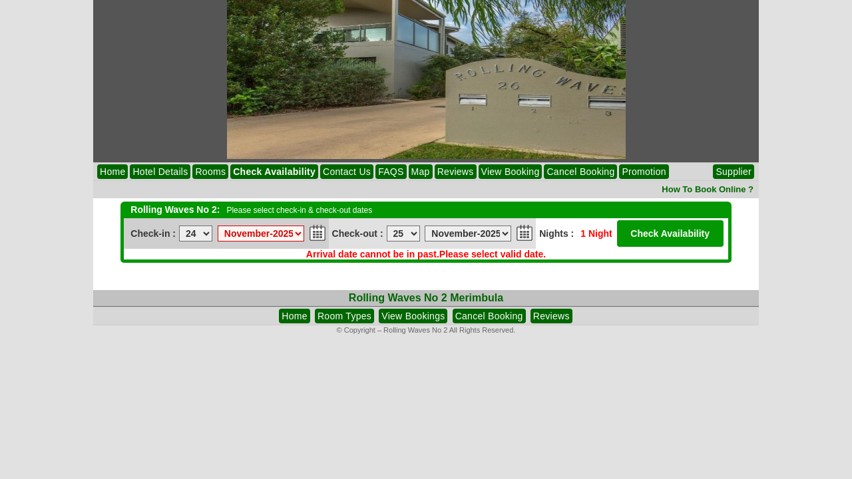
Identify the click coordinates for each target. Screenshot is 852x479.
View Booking (510, 171)
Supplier (733, 171)
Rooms (210, 171)
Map (420, 171)
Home (112, 171)
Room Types (344, 316)
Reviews (455, 171)
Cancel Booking (580, 171)
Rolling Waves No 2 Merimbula (426, 297)
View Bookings (413, 316)
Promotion (644, 171)
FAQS (390, 171)
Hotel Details (160, 171)
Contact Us (347, 171)
